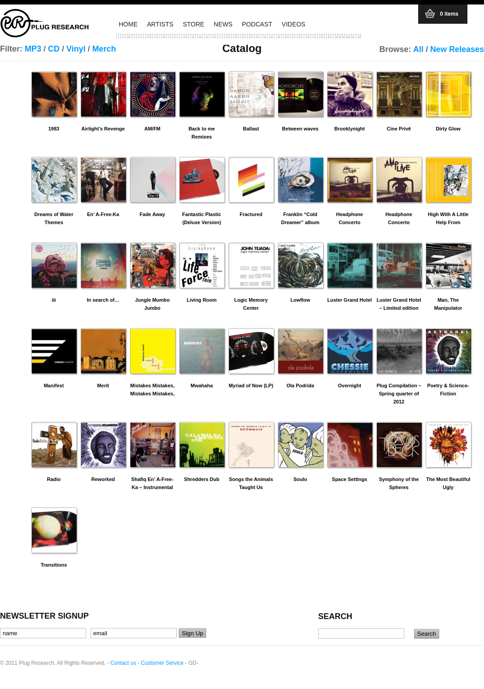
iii (54, 300)
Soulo (300, 479)
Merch (104, 48)
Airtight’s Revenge (103, 128)
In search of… (103, 300)
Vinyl (76, 48)
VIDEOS (294, 24)
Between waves (300, 128)
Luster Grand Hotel (349, 300)
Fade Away (152, 214)
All (418, 49)
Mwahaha (201, 385)
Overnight (349, 385)
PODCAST (257, 24)
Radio (54, 479)
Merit (103, 385)
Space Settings (349, 479)
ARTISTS (160, 24)
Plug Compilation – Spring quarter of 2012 (398, 393)
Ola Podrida (300, 385)
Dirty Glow (448, 128)
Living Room (202, 300)
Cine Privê (399, 128)
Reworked (103, 479)
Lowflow (300, 300)
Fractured (251, 214)
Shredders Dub (202, 479)
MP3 (33, 48)
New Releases (457, 49)
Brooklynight (349, 128)
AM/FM (152, 128)
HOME (128, 24)
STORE (193, 24)
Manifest (54, 385)
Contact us (123, 663)
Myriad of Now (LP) (251, 385)
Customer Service (162, 663)
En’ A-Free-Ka (103, 214)
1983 (53, 128)
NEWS (223, 24)
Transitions (54, 565)
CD (54, 48)
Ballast (251, 128)
